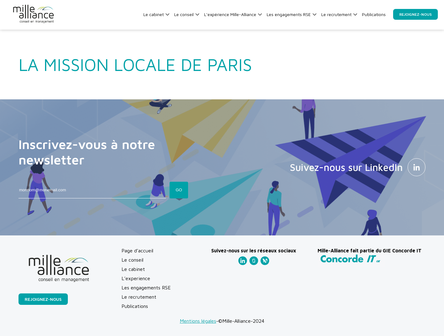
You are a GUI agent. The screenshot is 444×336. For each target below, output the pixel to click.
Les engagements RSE (291, 14)
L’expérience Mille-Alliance (233, 14)
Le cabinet (156, 14)
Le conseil (186, 14)
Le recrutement (339, 14)
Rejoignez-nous (415, 14)
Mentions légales (198, 321)
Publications (374, 14)
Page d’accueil (137, 250)
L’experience (135, 278)
